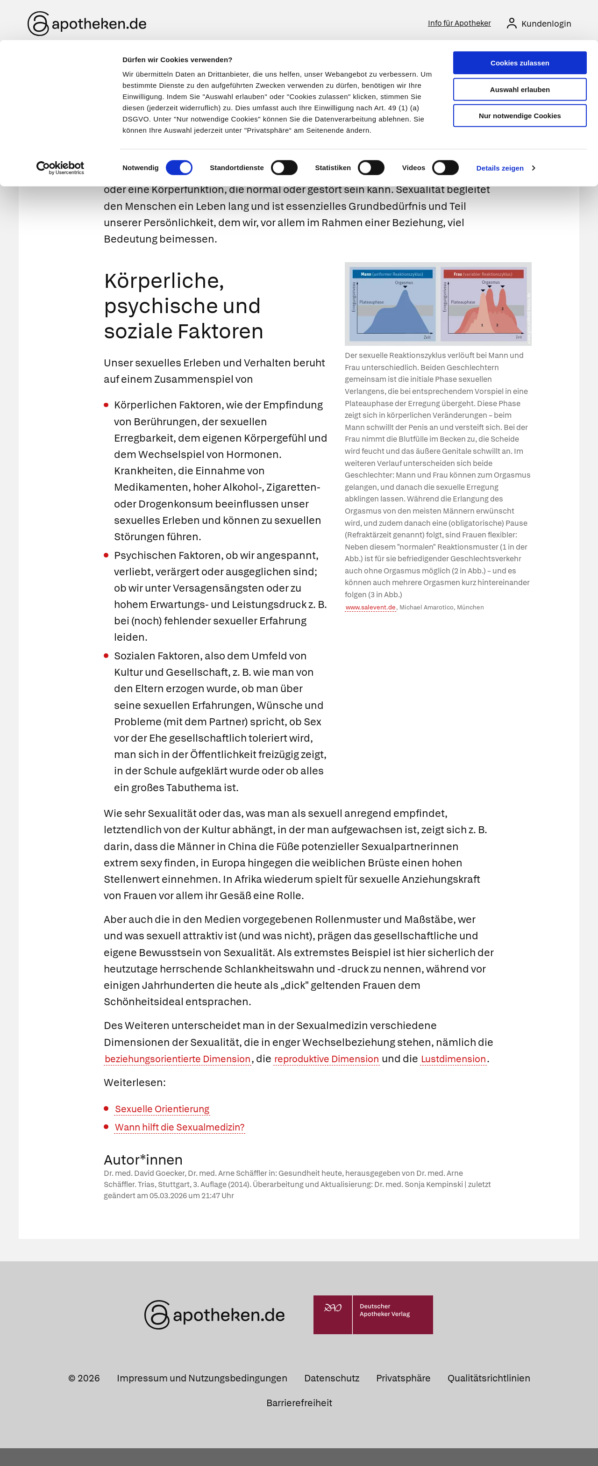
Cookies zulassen (520, 23)
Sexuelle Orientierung (167, 1126)
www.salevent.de (371, 609)
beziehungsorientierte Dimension (186, 1060)
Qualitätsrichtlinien (489, 1396)
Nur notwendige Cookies (520, 75)
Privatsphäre (403, 1396)
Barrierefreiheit (299, 1421)
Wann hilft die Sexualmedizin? (187, 1144)
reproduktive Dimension (350, 1060)
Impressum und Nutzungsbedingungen (202, 1396)
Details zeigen (500, 128)
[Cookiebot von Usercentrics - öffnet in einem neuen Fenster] (60, 128)
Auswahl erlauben (520, 49)
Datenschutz (331, 1396)
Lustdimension (141, 1076)
